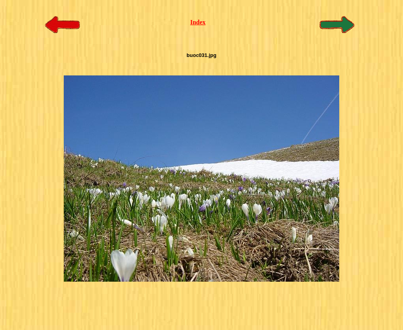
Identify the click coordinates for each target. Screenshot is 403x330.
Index (197, 22)
